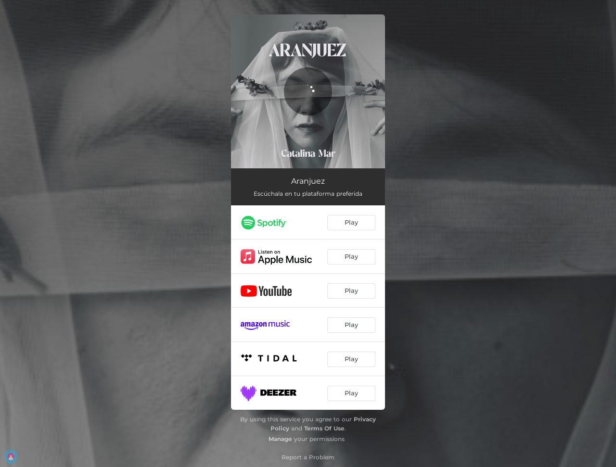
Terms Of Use (324, 428)
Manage (280, 438)
